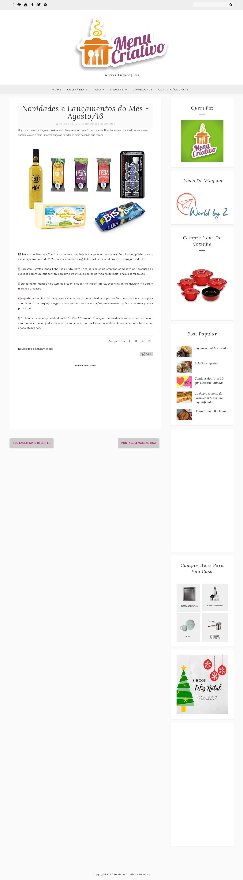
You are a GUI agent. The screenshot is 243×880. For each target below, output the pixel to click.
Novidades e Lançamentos (100, 123)
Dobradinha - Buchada (210, 411)
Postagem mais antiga (138, 443)
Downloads (143, 89)
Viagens (117, 89)
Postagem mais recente (31, 443)
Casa (97, 89)
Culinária (75, 89)
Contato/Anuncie (173, 89)
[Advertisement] (202, 490)
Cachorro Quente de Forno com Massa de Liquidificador (209, 398)
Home (57, 89)
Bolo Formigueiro (206, 363)
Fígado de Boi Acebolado (211, 348)
